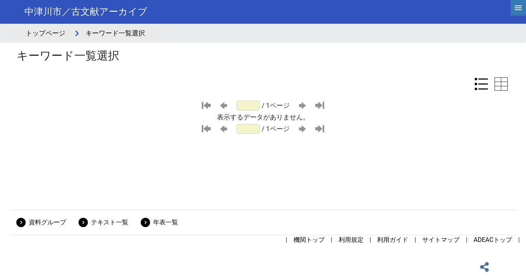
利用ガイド (392, 239)
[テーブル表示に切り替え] (501, 84)
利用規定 (351, 239)
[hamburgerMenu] (518, 8)
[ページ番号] (248, 105)
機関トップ (309, 239)
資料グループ (47, 222)
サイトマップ (441, 239)
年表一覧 (165, 222)
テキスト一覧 (109, 222)
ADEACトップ (493, 239)
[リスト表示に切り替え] (481, 84)
